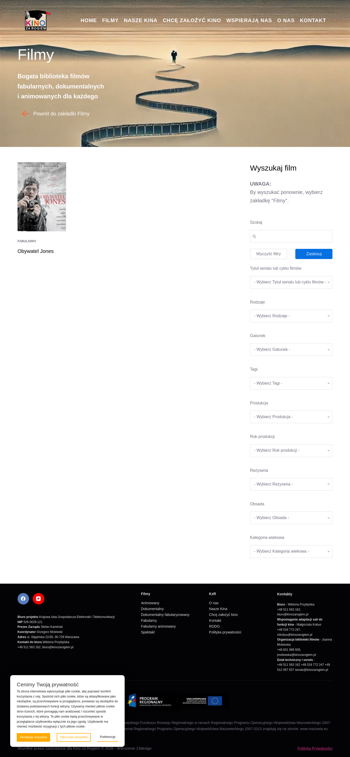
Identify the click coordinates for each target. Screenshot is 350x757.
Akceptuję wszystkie (33, 737)
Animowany (150, 603)
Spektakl (148, 632)
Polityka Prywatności (315, 748)
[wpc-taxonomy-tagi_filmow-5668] (291, 383)
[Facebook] (23, 598)
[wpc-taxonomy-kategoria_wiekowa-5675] (291, 551)
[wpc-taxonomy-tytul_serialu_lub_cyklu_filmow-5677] (291, 282)
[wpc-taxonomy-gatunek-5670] (291, 349)
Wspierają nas (249, 20)
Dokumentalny (152, 609)
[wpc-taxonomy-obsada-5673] (291, 517)
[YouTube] (38, 598)
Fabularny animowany (158, 626)
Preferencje (107, 737)
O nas (286, 20)
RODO (214, 626)
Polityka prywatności (225, 632)
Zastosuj (314, 254)
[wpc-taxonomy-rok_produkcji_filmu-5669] (291, 450)
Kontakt (313, 20)
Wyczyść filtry (268, 254)
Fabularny (27, 241)
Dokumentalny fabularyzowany (165, 615)
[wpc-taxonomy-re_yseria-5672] (291, 484)
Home (89, 20)
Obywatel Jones (36, 251)
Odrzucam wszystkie (74, 737)
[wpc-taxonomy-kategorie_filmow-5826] (291, 316)
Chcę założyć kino (192, 20)
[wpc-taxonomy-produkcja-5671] (291, 417)
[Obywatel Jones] (42, 196)
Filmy (110, 20)
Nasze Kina (140, 20)
